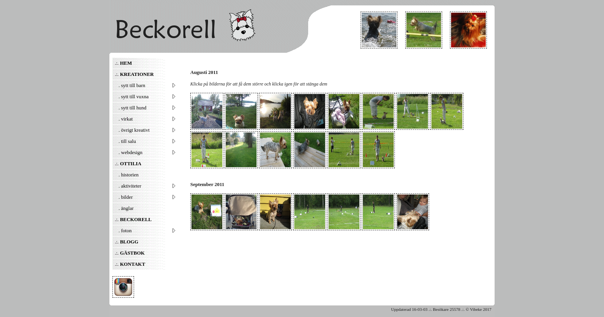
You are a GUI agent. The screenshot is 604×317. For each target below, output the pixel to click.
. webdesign (145, 152)
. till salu (145, 141)
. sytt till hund (145, 108)
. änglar (124, 208)
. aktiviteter (145, 186)
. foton (145, 230)
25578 (455, 309)
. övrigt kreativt (145, 130)
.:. (123, 63)
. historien (127, 175)
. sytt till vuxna (145, 96)
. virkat (145, 119)
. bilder (145, 197)
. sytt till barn (145, 85)
